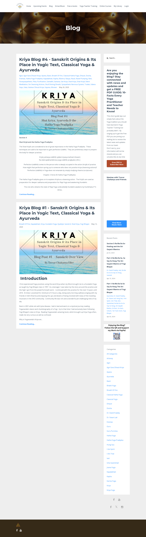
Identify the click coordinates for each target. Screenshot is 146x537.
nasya (67, 78)
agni (21, 76)
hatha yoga (111, 435)
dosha (88, 76)
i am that (114, 301)
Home (28, 6)
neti (90, 78)
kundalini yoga (51, 224)
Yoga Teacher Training (88, 6)
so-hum (120, 308)
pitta (34, 81)
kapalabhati (48, 78)
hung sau (119, 298)
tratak (87, 84)
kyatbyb (61, 224)
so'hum (114, 308)
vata (25, 87)
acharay (110, 358)
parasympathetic (25, 81)
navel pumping (82, 78)
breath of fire (57, 76)
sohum (109, 311)
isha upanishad (113, 463)
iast (120, 270)
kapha (55, 78)
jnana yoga (111, 467)
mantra (62, 78)
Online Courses (105, 6)
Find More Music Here (117, 224)
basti (49, 76)
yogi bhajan (84, 224)
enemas (22, 78)
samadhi (50, 81)
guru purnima (112, 431)
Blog (51, 6)
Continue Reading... (27, 194)
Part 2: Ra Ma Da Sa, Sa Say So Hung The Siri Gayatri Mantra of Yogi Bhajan (116, 262)
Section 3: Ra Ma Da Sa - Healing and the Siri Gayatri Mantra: (116, 246)
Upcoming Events (40, 6)
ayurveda (110, 296)
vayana (47, 87)
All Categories (112, 354)
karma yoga (111, 481)
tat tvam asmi (117, 311)
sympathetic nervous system (73, 84)
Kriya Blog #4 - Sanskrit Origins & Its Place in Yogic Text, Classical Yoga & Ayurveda (57, 64)
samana (57, 81)
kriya (43, 224)
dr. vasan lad (111, 298)
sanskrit (68, 224)
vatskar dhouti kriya (36, 87)
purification (41, 81)
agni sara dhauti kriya (32, 76)
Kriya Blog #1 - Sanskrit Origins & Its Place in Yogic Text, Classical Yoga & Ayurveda (57, 213)
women (54, 87)
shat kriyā (81, 81)
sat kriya (64, 81)
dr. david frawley (112, 270)
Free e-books (72, 6)
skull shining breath (53, 84)
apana (43, 76)
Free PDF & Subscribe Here (116, 164)
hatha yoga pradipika (34, 78)
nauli (73, 78)
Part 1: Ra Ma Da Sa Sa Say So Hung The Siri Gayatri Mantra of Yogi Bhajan (116, 288)
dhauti (82, 76)
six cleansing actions (36, 84)
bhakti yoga (111, 385)
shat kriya (72, 81)
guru (109, 426)
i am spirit (111, 449)
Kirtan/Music (60, 6)
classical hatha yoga (71, 76)
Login (126, 6)
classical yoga (112, 399)
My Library (118, 6)
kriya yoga (111, 490)
